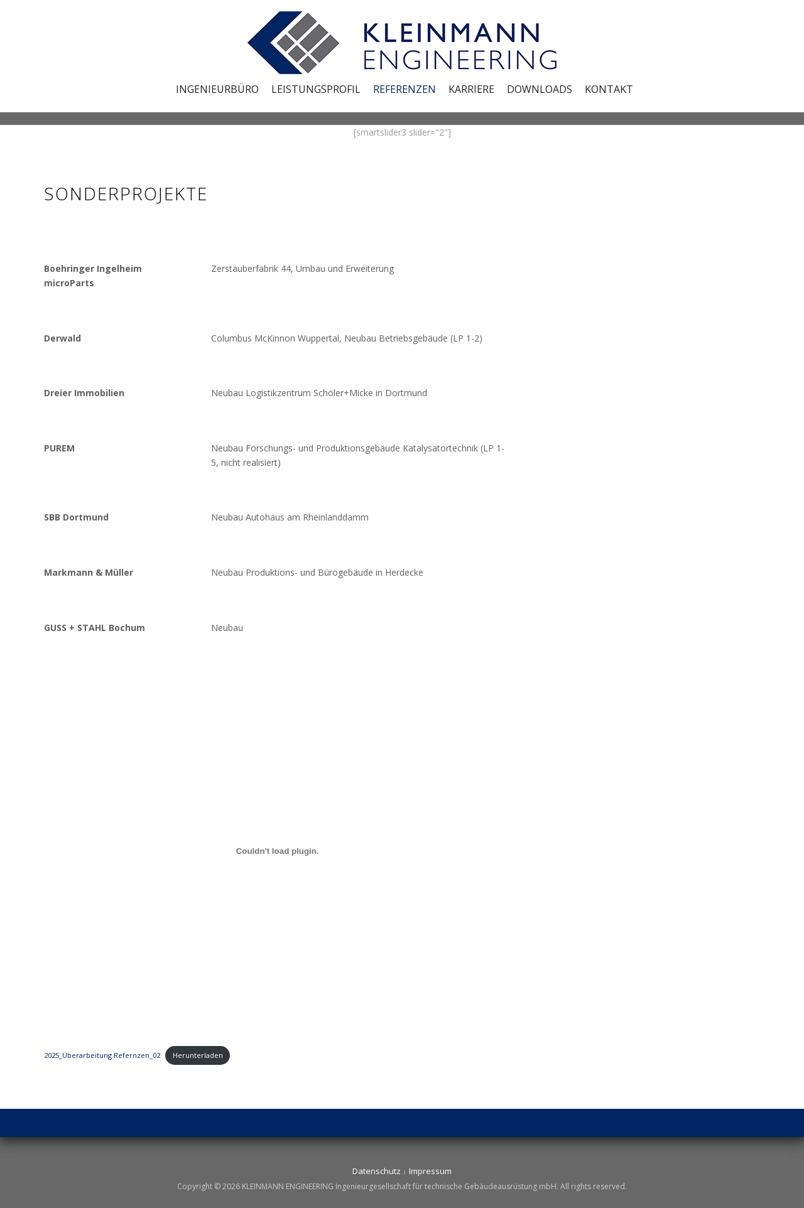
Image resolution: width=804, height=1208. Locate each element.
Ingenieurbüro (217, 89)
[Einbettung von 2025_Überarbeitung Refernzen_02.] (277, 850)
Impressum (430, 1171)
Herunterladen (198, 1055)
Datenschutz (376, 1171)
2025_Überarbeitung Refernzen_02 (102, 1055)
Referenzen (404, 89)
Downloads (539, 89)
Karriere (471, 89)
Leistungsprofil (316, 89)
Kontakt (609, 89)
